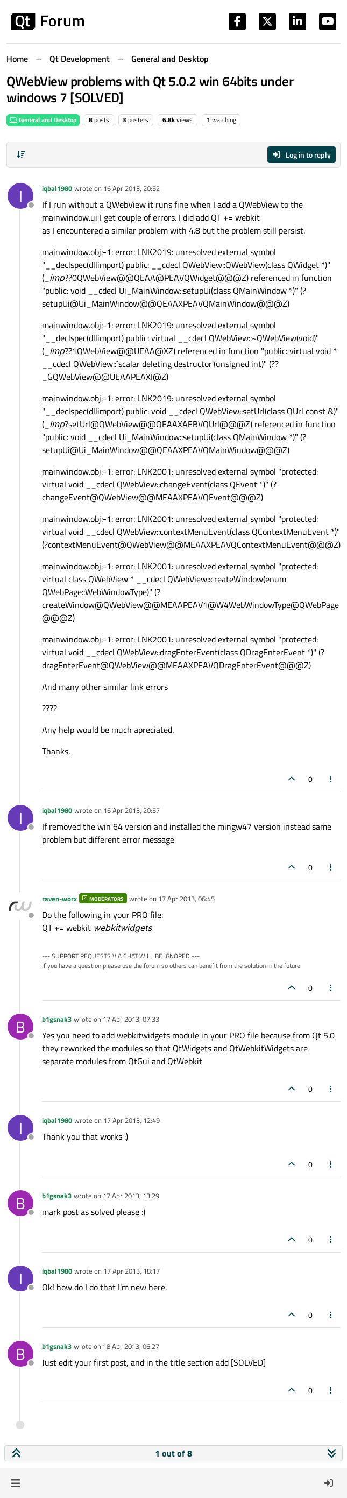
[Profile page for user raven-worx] (20, 906)
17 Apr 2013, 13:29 (131, 1195)
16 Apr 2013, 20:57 (131, 810)
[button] (15, 1483)
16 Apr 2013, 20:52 (131, 188)
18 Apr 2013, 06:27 (131, 1346)
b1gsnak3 (57, 1019)
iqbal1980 (57, 188)
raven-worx (59, 898)
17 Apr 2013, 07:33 (131, 1019)
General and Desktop (43, 120)
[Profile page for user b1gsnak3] (20, 1027)
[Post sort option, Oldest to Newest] (21, 154)
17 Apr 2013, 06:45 (186, 898)
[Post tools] (331, 779)
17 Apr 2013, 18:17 (131, 1271)
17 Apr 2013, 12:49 (131, 1120)
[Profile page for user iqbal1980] (20, 196)
